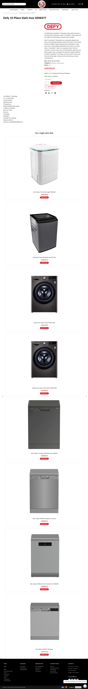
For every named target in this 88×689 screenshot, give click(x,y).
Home (4, 13)
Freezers (5, 672)
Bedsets (5, 666)
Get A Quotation (22, 666)
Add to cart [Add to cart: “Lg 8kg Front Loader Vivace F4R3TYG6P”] (44, 328)
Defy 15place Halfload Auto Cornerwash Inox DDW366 (44, 584)
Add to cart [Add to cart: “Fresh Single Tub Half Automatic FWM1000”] (44, 197)
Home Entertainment (7, 680)
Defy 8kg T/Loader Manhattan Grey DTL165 (44, 257)
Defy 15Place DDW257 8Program (44, 649)
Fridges (5, 669)
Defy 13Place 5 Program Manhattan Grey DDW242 (44, 453)
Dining (5, 677)
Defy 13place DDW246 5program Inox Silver (44, 518)
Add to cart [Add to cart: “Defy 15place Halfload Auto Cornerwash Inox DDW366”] (44, 589)
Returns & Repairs (53, 671)
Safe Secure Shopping (53, 672)
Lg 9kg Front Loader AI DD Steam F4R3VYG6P (44, 388)
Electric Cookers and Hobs (8, 671)
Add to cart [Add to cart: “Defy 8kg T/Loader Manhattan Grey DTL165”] (44, 262)
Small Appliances (6, 679)
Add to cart (56, 83)
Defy (49, 65)
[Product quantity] (47, 83)
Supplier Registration (23, 669)
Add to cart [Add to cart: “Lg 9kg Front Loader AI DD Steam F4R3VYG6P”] (44, 393)
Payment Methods (53, 669)
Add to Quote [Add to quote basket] (50, 86)
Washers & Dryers (9, 13)
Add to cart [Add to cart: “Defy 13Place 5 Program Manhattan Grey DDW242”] (44, 458)
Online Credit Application (39, 666)
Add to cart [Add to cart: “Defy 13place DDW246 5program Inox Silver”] (44, 524)
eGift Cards (37, 669)
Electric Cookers (6, 674)
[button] (45, 93)
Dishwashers (16, 13)
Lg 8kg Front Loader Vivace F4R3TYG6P (44, 322)
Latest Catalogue (38, 671)
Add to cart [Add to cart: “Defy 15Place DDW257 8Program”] (44, 654)
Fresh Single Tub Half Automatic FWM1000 (44, 192)
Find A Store (52, 666)
